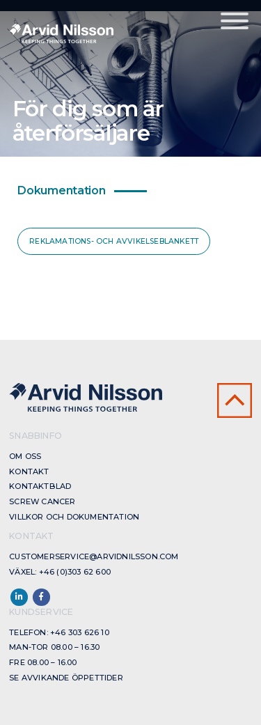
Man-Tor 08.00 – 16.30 (54, 647)
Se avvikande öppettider (66, 678)
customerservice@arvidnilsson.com (93, 556)
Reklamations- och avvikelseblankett (113, 241)
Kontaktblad (40, 486)
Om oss (25, 456)
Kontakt (29, 471)
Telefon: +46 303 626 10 (59, 632)
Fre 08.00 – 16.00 (43, 662)
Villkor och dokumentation (74, 517)
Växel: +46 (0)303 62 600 (60, 572)
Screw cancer (42, 501)
